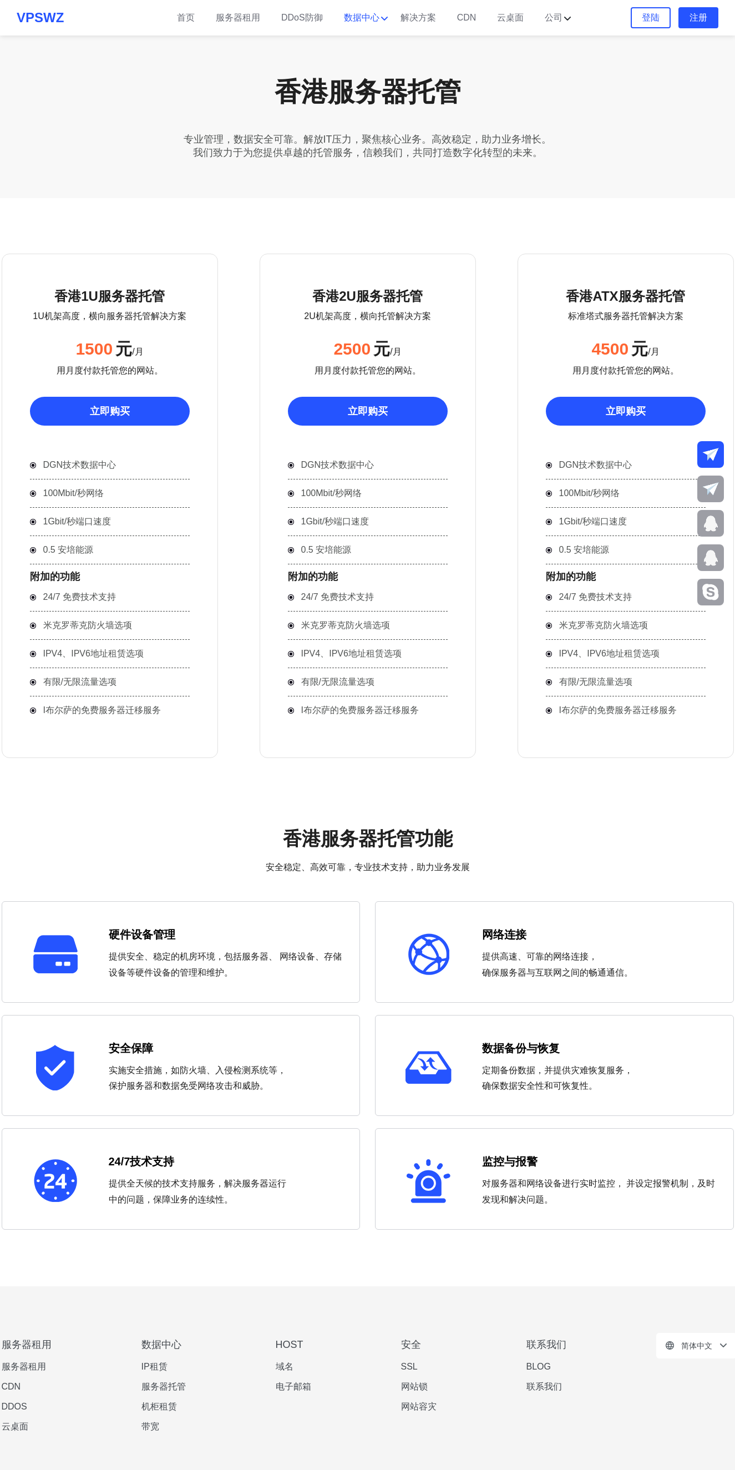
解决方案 (418, 17)
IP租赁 (154, 1366)
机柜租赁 (159, 1406)
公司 (553, 17)
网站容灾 (419, 1406)
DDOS (14, 1406)
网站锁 (414, 1386)
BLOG (538, 1366)
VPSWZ (40, 17)
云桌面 (510, 17)
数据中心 (361, 17)
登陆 (651, 17)
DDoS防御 (302, 17)
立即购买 (110, 411)
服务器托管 (163, 1386)
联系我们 (544, 1386)
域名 (284, 1366)
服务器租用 (238, 17)
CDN (467, 17)
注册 (698, 17)
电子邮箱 (293, 1386)
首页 (186, 17)
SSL (409, 1366)
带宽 (150, 1426)
